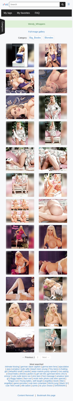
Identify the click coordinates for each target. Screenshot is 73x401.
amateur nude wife (20, 369)
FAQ (37, 13)
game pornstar (20, 383)
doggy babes (16, 378)
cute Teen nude (13, 385)
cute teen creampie (37, 383)
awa (9, 369)
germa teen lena (49, 366)
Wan (62, 381)
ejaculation (64, 366)
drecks (23, 374)
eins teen (36, 376)
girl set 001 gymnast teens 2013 (51, 374)
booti (56, 381)
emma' (7, 376)
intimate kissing (12, 366)
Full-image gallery (36, 32)
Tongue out (13, 381)
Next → (45, 357)
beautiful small (15, 371)
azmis (35, 385)
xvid (5, 4)
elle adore (26, 385)
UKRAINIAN (59, 385)
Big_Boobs (35, 37)
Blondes (49, 37)
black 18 (64, 383)
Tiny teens (53, 369)
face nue (28, 378)
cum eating (63, 371)
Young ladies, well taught (31, 381)
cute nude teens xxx (21, 376)
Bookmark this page (46, 395)
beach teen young (39, 369)
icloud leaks (12, 374)
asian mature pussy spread (44, 371)
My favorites (23, 13)
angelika (48, 381)
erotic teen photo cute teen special (49, 378)
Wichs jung (53, 383)
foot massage (48, 376)
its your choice (46, 385)
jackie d (31, 374)
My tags (8, 13)
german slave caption (31, 366)
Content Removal (26, 395)
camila (27, 371)
